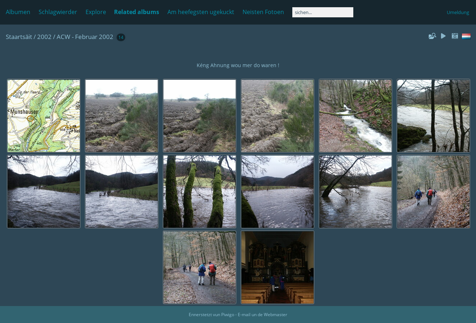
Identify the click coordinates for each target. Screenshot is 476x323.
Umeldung (458, 12)
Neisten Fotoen (263, 12)
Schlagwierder (58, 12)
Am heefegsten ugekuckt (200, 12)
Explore (96, 12)
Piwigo (227, 314)
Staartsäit (19, 36)
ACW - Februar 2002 (85, 36)
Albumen (18, 12)
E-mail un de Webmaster (262, 314)
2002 (44, 36)
